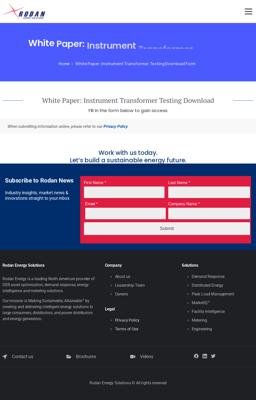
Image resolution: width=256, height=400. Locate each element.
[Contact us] (4, 356)
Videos (146, 356)
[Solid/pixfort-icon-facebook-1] (196, 355)
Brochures (86, 356)
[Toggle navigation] (249, 11)
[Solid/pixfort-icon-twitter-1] (213, 355)
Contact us (22, 356)
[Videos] (132, 356)
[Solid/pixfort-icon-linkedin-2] (204, 355)
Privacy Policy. (116, 126)
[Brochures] (68, 356)
